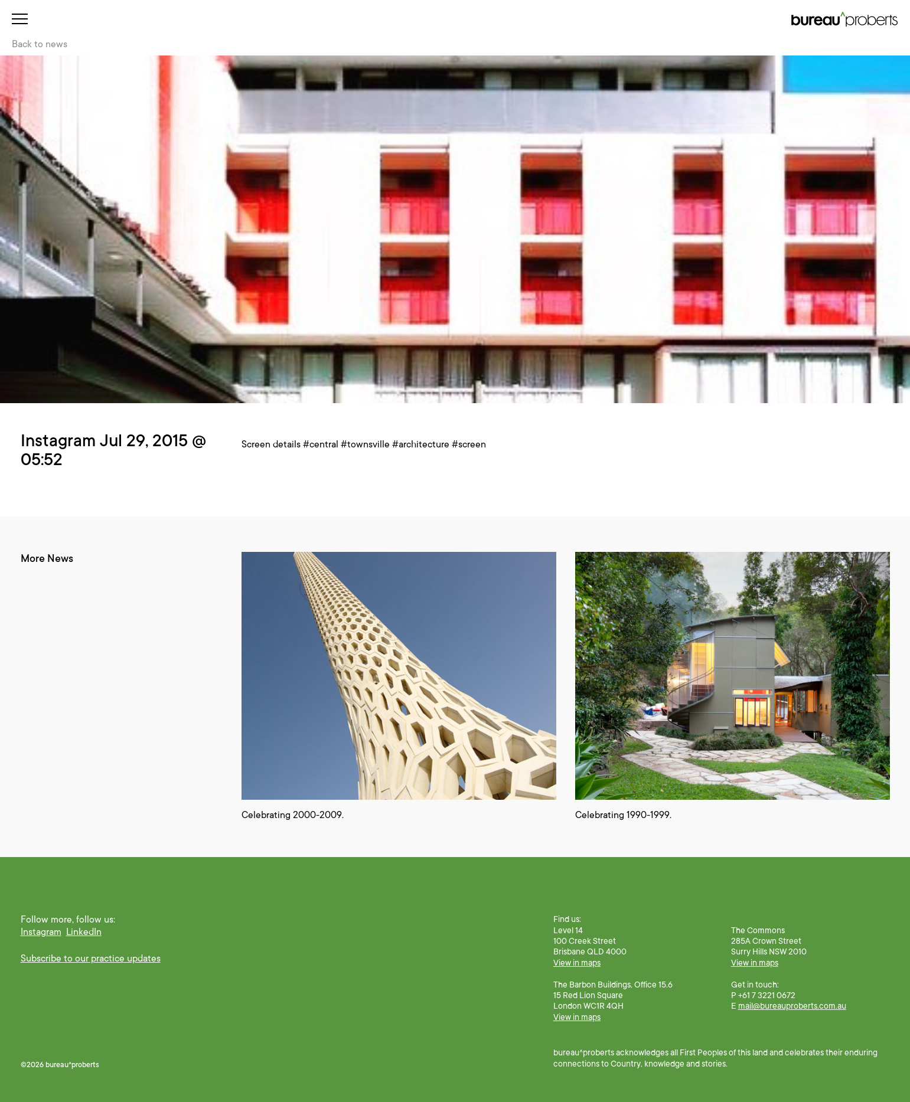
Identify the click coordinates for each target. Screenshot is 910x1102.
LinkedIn (84, 932)
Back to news (39, 44)
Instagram (41, 932)
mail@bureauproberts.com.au (792, 1005)
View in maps (577, 962)
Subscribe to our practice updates (91, 958)
